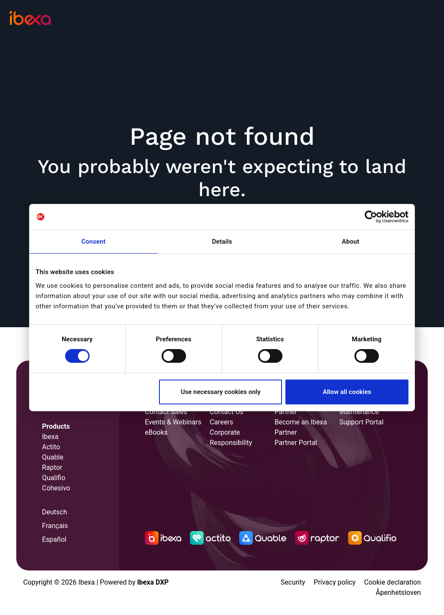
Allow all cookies (347, 392)
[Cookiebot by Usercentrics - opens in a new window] (370, 216)
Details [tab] (222, 241)
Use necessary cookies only (221, 392)
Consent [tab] (93, 241)
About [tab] (351, 241)
